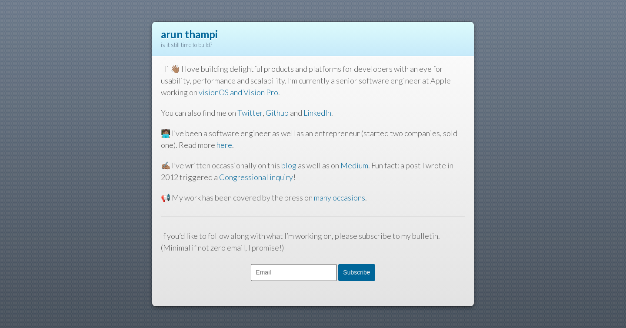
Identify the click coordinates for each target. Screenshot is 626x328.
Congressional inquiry (256, 177)
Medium (354, 165)
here (224, 145)
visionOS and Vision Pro (238, 92)
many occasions (339, 197)
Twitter (250, 112)
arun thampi (189, 34)
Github (277, 112)
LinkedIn (317, 112)
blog (288, 165)
